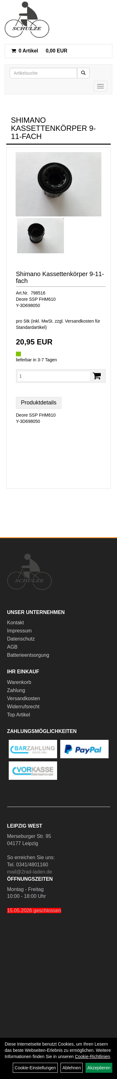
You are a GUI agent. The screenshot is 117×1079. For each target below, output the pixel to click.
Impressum (19, 630)
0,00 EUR (39, 50)
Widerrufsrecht (23, 706)
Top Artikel (18, 714)
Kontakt (15, 622)
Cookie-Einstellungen (35, 1067)
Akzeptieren (98, 1067)
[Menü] (100, 86)
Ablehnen (71, 1067)
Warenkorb (19, 682)
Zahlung (16, 690)
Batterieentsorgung (28, 655)
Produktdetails (38, 402)
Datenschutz (21, 638)
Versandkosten (23, 698)
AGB (12, 647)
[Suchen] (83, 73)
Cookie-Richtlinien (92, 1056)
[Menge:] (54, 376)
